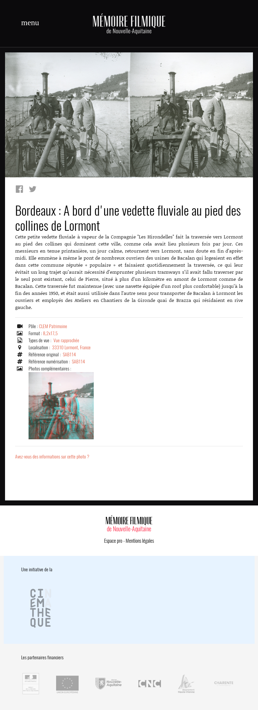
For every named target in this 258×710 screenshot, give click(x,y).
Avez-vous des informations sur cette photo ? (52, 456)
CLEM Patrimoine (53, 326)
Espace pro (113, 540)
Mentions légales (140, 540)
